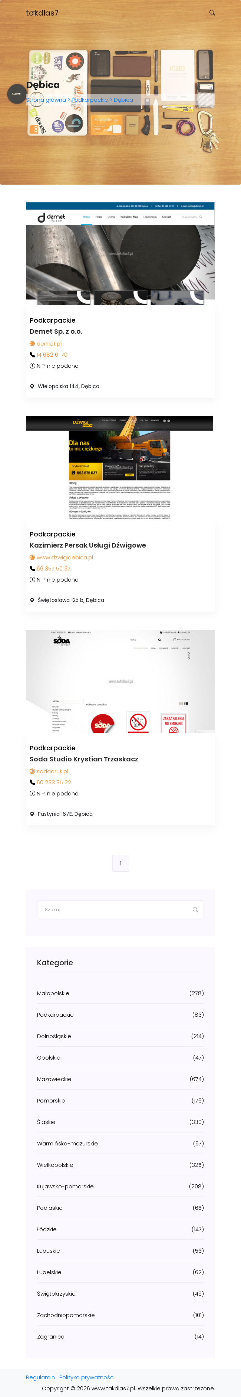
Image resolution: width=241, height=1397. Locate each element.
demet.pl (46, 343)
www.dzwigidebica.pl (61, 557)
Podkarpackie (90, 100)
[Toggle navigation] (34, 13)
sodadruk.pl (49, 771)
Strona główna (46, 100)
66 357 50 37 (53, 568)
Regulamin (40, 1377)
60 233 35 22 (54, 782)
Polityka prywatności (87, 1377)
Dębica (122, 100)
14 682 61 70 (52, 354)
